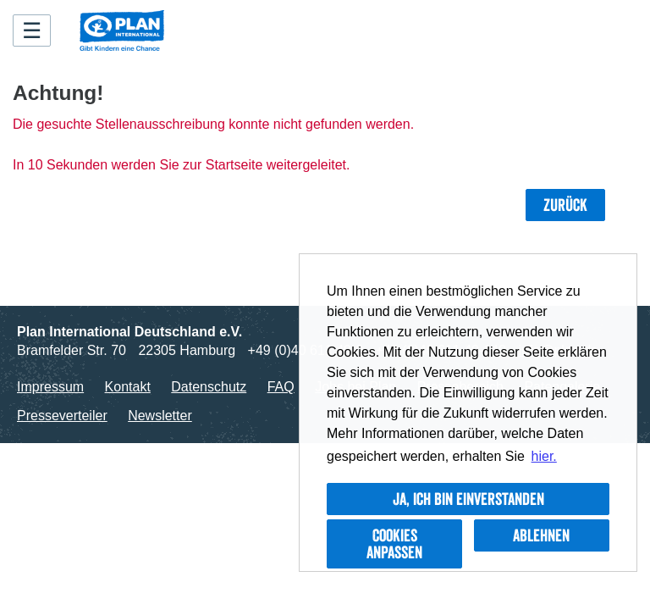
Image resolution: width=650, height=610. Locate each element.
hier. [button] (544, 456)
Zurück (565, 205)
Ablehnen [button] (541, 535)
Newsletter (160, 415)
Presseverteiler (62, 415)
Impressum (50, 387)
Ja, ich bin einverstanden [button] (468, 499)
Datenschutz (208, 387)
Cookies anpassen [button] (394, 544)
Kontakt (128, 387)
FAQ (281, 387)
